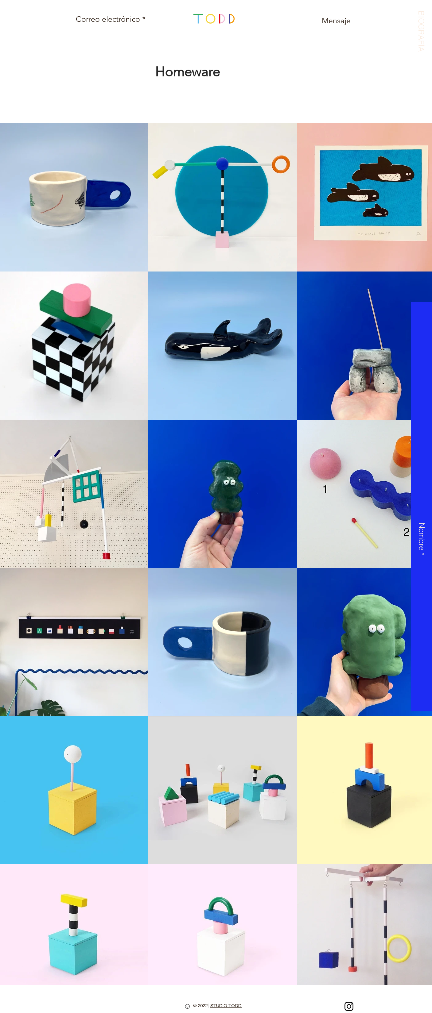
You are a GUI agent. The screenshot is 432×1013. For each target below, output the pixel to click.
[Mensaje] (336, 20)
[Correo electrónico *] (111, 19)
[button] (421, 29)
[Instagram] (349, 1006)
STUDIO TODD (226, 1005)
